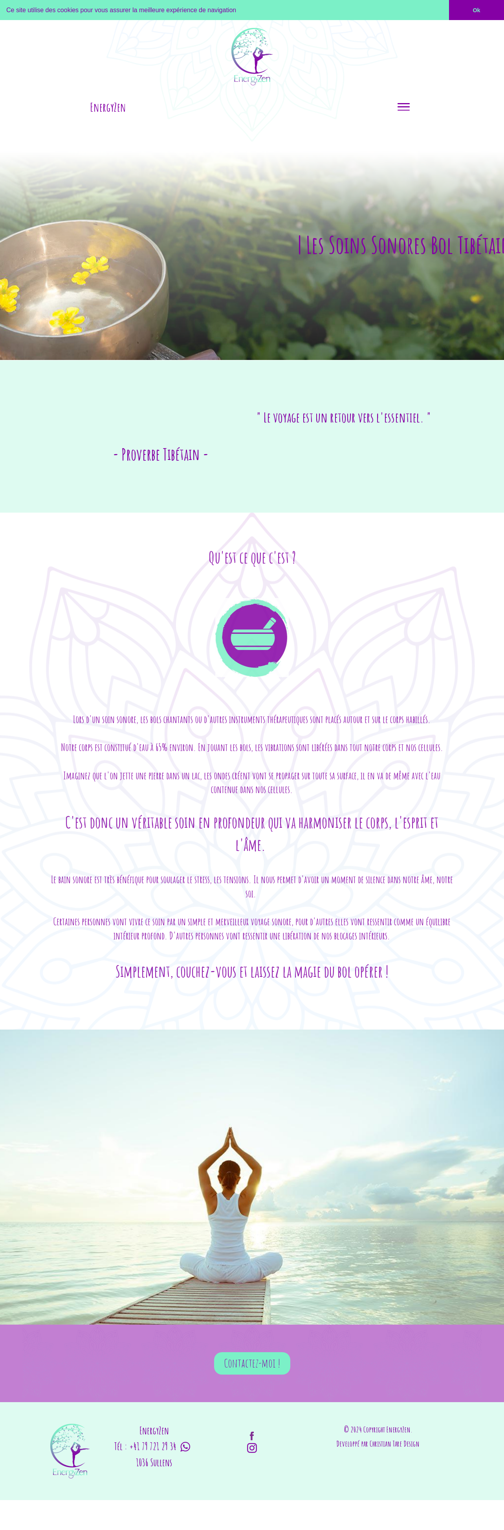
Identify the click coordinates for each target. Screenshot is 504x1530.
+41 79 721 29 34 (152, 1445)
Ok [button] (476, 10)
